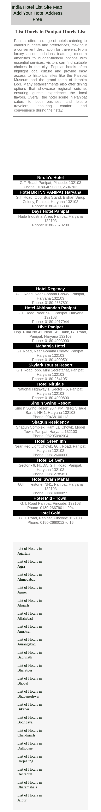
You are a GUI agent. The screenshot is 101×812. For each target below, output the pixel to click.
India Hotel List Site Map (37, 7)
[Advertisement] (50, 146)
